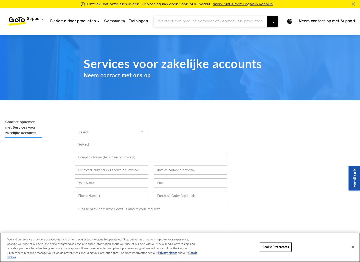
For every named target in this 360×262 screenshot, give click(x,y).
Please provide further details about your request (119, 201)
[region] (180, 247)
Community (114, 13)
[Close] (353, 247)
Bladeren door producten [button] (73, 13)
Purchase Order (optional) (176, 188)
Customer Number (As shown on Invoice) (108, 162)
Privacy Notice (167, 253)
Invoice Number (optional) (176, 162)
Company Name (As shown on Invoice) (106, 149)
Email (161, 175)
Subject (83, 136)
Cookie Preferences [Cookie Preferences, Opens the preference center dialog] (275, 247)
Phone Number (89, 188)
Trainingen (138, 13)
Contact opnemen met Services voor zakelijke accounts (20, 119)
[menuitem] (25, 13)
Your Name (86, 175)
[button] (290, 13)
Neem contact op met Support (327, 13)
